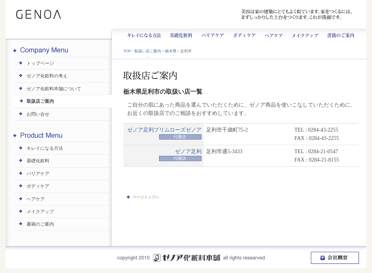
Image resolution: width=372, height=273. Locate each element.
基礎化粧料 (181, 33)
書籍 (338, 33)
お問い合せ (38, 114)
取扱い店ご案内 (147, 51)
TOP (126, 51)
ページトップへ (145, 197)
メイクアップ (302, 33)
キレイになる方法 (147, 33)
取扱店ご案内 (40, 101)
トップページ (40, 63)
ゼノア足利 (188, 151)
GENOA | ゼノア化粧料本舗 (41, 15)
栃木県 (171, 51)
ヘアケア (272, 33)
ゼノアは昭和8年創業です (107, 15)
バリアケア (211, 33)
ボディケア (243, 33)
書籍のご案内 (40, 224)
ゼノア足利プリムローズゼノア (164, 130)
